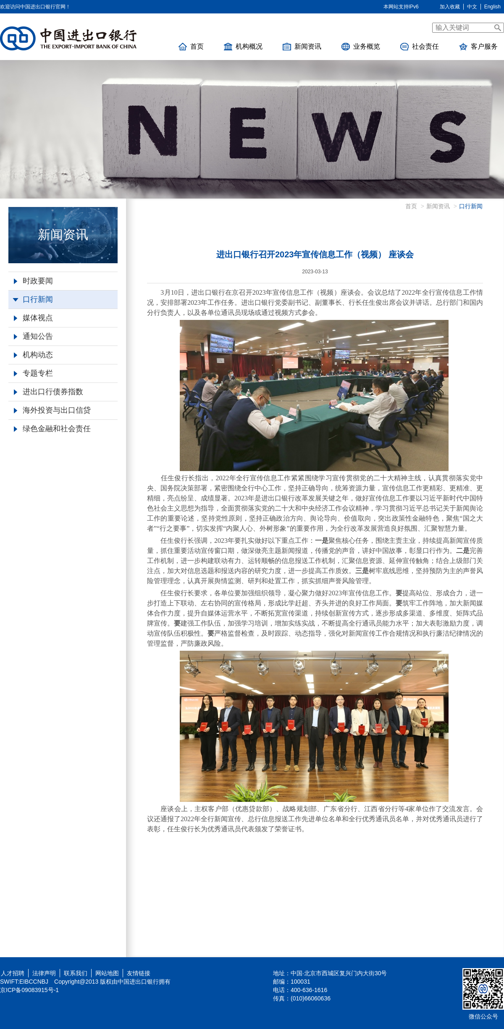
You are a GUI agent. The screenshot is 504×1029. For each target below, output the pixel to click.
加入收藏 (450, 7)
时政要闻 (33, 281)
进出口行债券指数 (48, 392)
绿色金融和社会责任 (52, 428)
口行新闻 (33, 299)
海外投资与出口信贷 (52, 410)
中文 (472, 7)
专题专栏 (33, 373)
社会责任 (419, 46)
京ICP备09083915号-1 (29, 990)
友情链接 (138, 973)
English (492, 7)
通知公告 (33, 336)
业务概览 (360, 46)
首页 (191, 46)
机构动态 (33, 355)
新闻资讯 (302, 46)
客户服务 (478, 46)
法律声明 (44, 973)
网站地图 (107, 973)
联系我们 (75, 973)
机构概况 (243, 46)
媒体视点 (33, 318)
